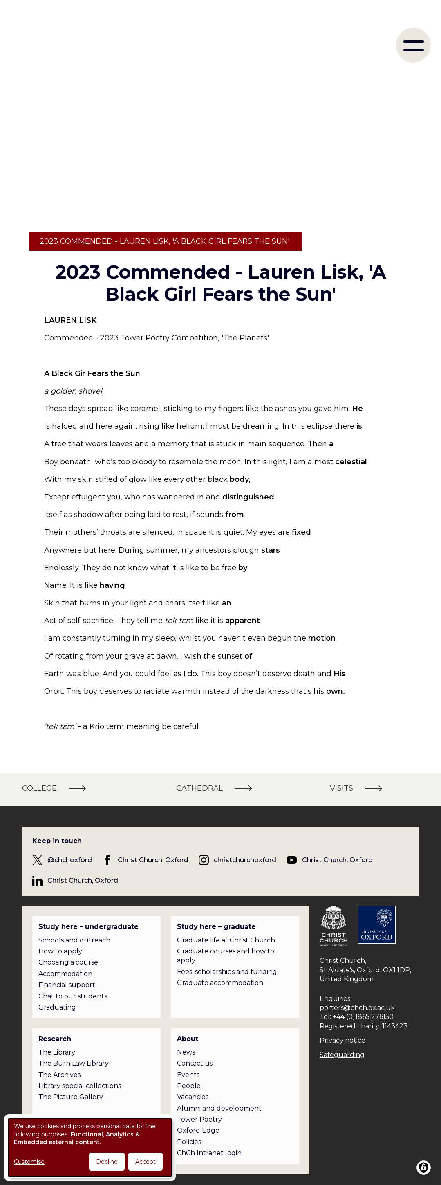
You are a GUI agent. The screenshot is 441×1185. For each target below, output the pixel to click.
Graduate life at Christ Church (226, 940)
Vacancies (192, 1097)
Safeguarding (342, 1055)
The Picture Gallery (70, 1097)
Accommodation (65, 974)
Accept (145, 1161)
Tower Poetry (199, 1119)
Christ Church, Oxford (153, 860)
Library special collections (79, 1086)
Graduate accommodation (220, 983)
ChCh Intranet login (209, 1153)
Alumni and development (219, 1108)
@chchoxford (69, 860)
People (189, 1086)
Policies (189, 1142)
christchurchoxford (245, 860)
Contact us (195, 1063)
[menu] (413, 45)
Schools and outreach (74, 940)
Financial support (66, 985)
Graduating (57, 1007)
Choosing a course (68, 962)
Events (188, 1075)
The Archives (59, 1075)
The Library (56, 1052)
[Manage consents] (423, 1167)
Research (54, 1039)
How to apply (60, 951)
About (187, 1039)
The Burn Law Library (73, 1063)
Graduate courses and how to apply (225, 955)
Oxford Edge (198, 1130)
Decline (107, 1161)
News (186, 1052)
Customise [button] (29, 1161)
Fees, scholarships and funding (227, 972)
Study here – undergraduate (88, 927)
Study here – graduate (216, 927)
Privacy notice (342, 1040)
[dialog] (90, 1147)
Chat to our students (72, 996)
